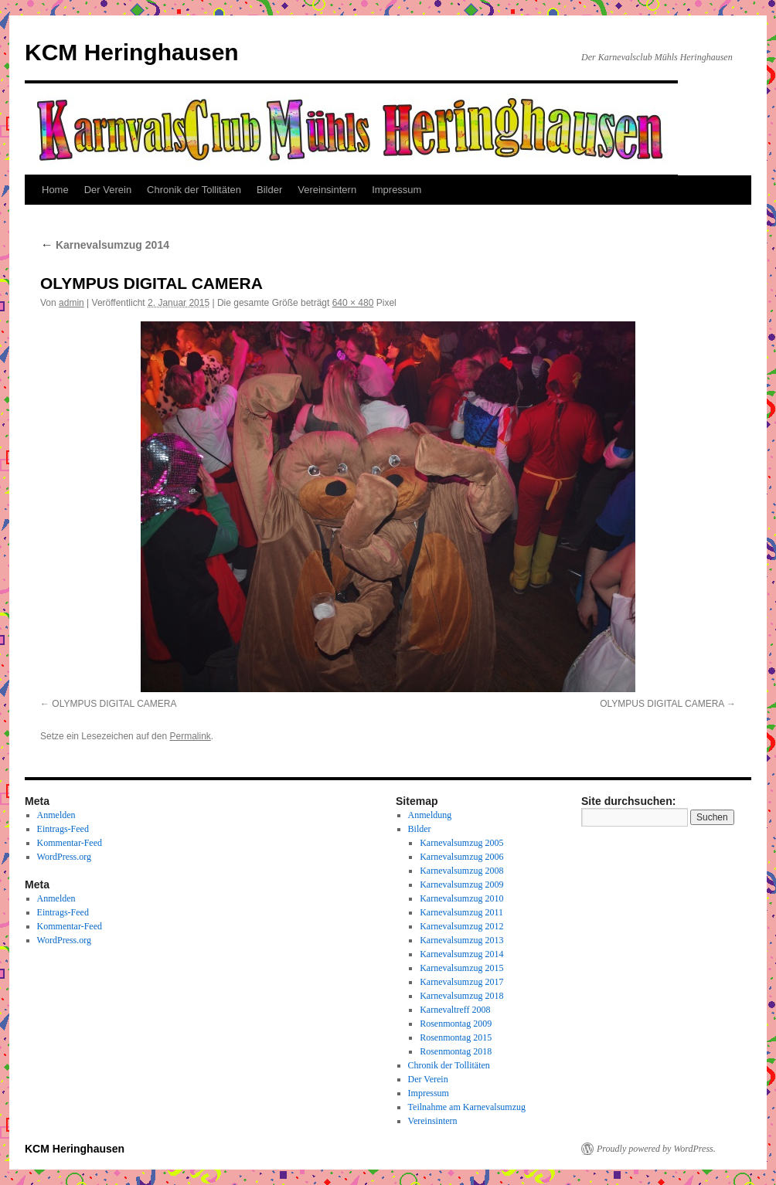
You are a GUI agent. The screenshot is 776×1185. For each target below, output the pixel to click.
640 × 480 (353, 302)
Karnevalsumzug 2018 (461, 995)
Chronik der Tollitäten (194, 189)
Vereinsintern (327, 189)
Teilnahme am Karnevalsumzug (467, 1107)
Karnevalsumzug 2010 (461, 898)
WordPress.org (64, 856)
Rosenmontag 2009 (456, 1023)
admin (71, 302)
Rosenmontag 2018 (456, 1051)
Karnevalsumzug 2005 (461, 842)
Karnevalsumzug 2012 (461, 926)
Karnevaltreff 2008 (455, 1009)
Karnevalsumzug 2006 (461, 856)
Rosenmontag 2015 (456, 1037)
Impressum (396, 189)
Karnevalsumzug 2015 (461, 968)
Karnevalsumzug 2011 (461, 912)
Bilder (269, 189)
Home (55, 189)
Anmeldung (430, 815)
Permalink (189, 736)
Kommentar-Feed (69, 842)
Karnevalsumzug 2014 (104, 245)
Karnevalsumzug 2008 (461, 870)
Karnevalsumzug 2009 (461, 884)
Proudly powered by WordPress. (656, 1148)
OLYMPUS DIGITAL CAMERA (114, 703)
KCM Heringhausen (132, 52)
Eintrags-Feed (63, 828)
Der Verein (107, 189)
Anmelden (56, 815)
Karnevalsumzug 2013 (461, 940)
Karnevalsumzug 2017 (461, 981)
